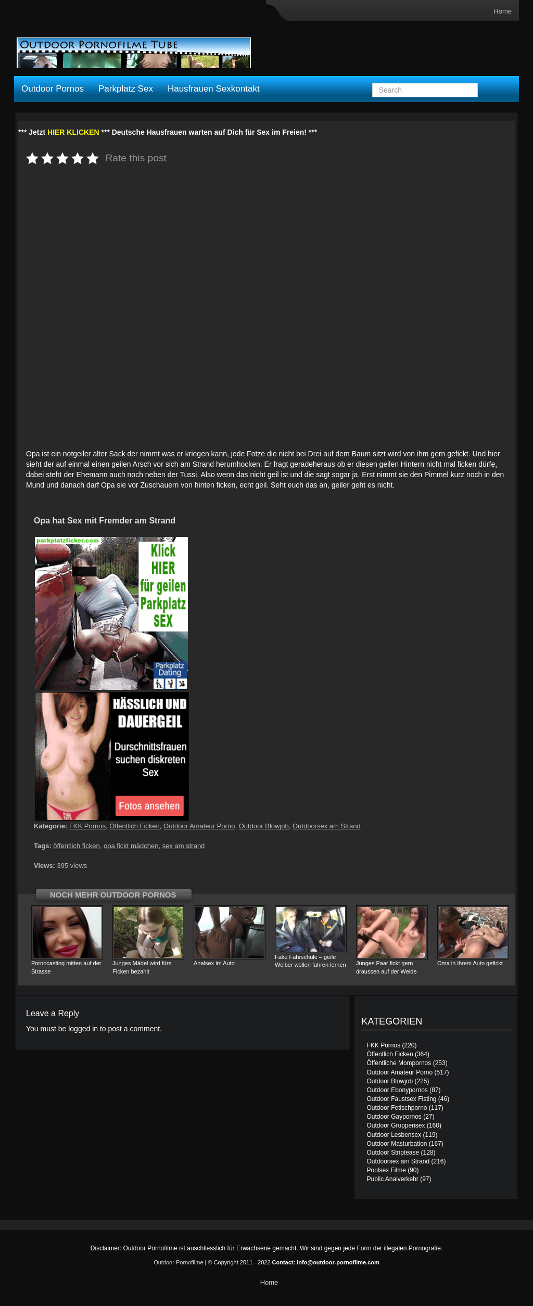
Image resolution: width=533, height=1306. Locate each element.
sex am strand (183, 846)
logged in (83, 1029)
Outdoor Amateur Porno (199, 826)
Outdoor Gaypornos (393, 1116)
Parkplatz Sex (125, 89)
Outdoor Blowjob (264, 826)
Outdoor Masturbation (396, 1143)
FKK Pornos (87, 826)
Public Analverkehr (392, 1179)
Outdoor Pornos (52, 89)
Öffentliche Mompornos (398, 1063)
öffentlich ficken (76, 846)
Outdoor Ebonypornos (396, 1090)
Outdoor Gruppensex (395, 1125)
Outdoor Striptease (392, 1152)
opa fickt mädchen (131, 846)
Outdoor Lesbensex (393, 1134)
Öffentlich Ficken (134, 826)
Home (502, 11)
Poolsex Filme (385, 1170)
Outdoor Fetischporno (396, 1107)
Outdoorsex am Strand (327, 826)
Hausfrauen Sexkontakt (214, 89)
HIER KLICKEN (73, 132)
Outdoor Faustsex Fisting (401, 1099)
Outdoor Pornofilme (178, 1262)
